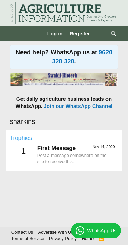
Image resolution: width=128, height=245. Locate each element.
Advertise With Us (55, 232)
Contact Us (22, 232)
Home (88, 238)
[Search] (113, 33)
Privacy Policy (63, 238)
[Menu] (16, 33)
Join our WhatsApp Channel (78, 106)
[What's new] (100, 33)
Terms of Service (27, 238)
